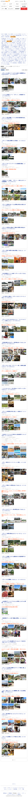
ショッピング (23, 3)
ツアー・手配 (4, 8)
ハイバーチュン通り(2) (17, 61)
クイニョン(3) (17, 56)
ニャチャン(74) (17, 40)
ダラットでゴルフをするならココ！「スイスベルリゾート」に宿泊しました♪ (14, 320)
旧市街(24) (7, 46)
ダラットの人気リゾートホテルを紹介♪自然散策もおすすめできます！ (13, 74)
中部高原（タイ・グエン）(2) (20, 60)
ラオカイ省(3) (23, 57)
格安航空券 (17, 8)
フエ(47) (5, 42)
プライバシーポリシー (11, 794)
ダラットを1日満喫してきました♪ (14, 579)
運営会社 (5, 793)
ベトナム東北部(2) (10, 60)
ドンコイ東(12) (10, 50)
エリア (10, 3)
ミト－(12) (5, 50)
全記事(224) (3, 38)
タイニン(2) (7, 59)
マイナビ (21, 1)
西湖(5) (8, 55)
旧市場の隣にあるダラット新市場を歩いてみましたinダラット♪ (14, 343)
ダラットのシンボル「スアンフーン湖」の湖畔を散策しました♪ (14, 366)
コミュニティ (10, 8)
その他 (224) (7, 36)
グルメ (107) (10, 34)
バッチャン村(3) (16, 57)
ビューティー (4, 6)
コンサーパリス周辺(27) (17, 45)
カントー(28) (9, 45)
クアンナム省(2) (14, 59)
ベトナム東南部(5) (14, 55)
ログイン (17, 1)
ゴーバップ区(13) (15, 48)
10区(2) (2, 59)
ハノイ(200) (16, 38)
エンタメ (17, 6)
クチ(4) (12, 56)
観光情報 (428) (18, 35)
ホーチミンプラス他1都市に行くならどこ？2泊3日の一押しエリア (14, 642)
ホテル (10, 6)
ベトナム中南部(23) (13, 46)
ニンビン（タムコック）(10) (19, 50)
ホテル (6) (6, 35)
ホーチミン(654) (10, 38)
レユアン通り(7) (21, 52)
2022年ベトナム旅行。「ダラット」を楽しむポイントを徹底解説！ (14, 181)
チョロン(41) (18, 42)
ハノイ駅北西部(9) (20, 51)
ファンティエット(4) (6, 56)
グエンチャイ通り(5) (22, 55)
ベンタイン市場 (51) (17, 41)
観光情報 (24, 6)
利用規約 (10, 793)
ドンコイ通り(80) (10, 40)
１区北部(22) (6, 47)
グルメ (17, 3)
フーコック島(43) (11, 42)
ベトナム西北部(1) (13, 62)
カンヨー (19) (20, 47)
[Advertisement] (14, 14)
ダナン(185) (22, 38)
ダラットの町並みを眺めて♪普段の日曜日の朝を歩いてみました (13, 228)
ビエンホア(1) (6, 62)
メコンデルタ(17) (8, 48)
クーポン (24, 8)
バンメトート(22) (13, 47)
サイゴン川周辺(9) (12, 51)
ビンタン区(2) (20, 59)
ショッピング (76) (17, 34)
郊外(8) (5, 52)
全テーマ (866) (4, 34)
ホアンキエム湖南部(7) (12, 52)
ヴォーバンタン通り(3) (8, 57)
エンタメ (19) (12, 35)
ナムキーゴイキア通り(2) (7, 61)
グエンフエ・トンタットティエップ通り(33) (12, 43)
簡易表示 (7, 69)
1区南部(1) (20, 62)
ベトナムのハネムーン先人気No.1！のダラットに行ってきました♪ (14, 389)
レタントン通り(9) (4, 51)
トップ (4, 3)
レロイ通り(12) (23, 48)
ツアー (23, 793)
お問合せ (19, 794)
